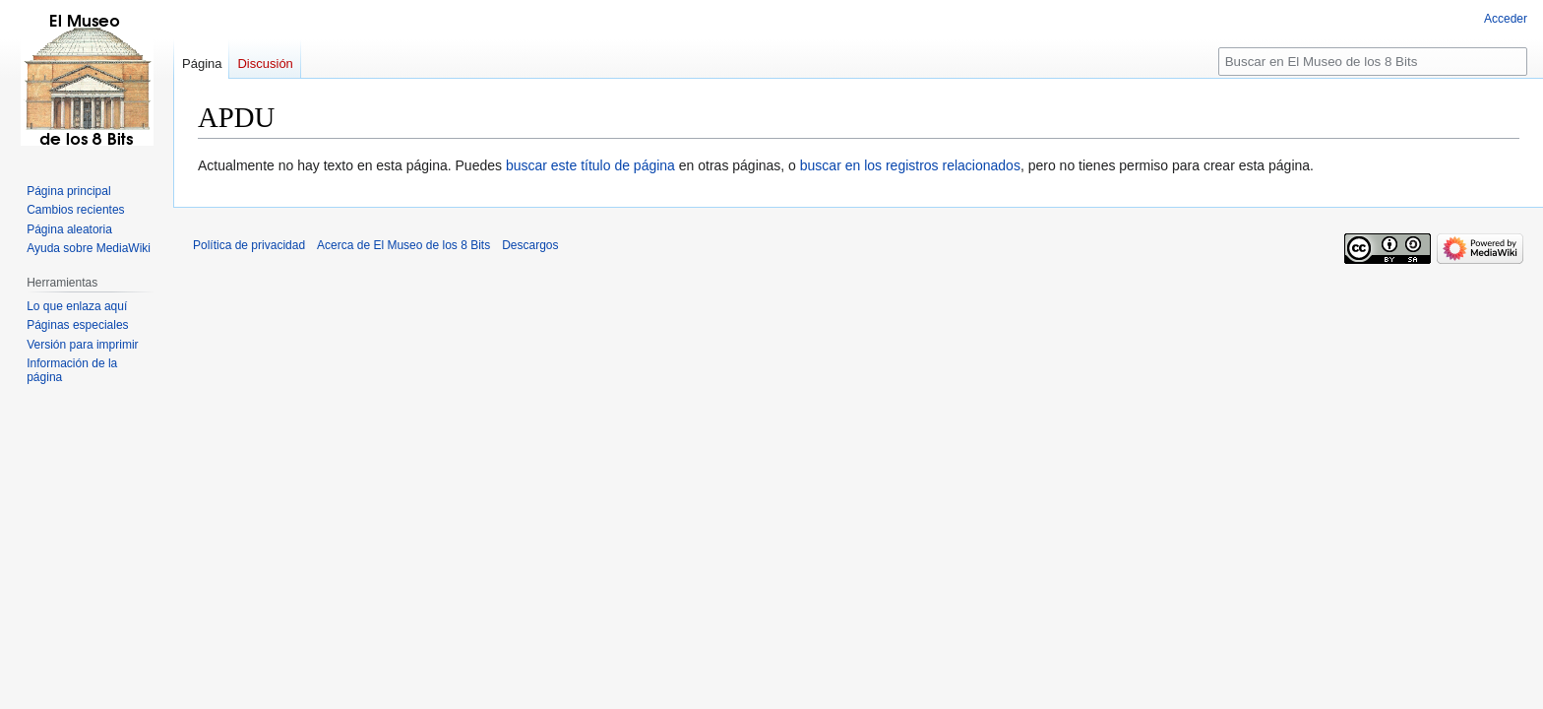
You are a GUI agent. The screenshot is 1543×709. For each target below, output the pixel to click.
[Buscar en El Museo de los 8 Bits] (1372, 61)
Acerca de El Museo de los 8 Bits (403, 245)
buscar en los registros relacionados (910, 165)
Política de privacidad (249, 245)
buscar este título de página (590, 165)
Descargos (530, 245)
